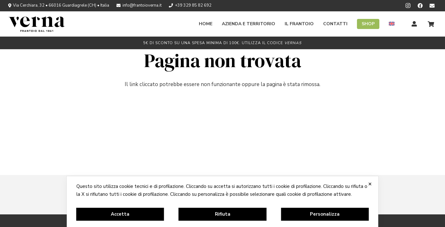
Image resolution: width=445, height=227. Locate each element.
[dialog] (222, 201)
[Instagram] (408, 6)
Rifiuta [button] (222, 214)
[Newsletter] (432, 6)
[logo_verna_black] (36, 24)
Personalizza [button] (325, 214)
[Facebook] (420, 6)
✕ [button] (370, 184)
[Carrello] (430, 24)
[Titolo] (414, 24)
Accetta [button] (120, 214)
